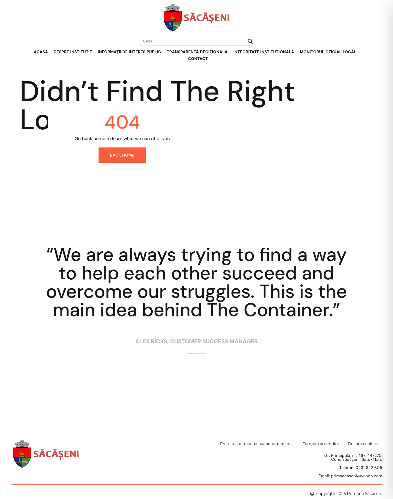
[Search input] (194, 41)
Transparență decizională (197, 51)
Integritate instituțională (263, 51)
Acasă (41, 51)
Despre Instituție (73, 51)
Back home (122, 155)
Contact (198, 58)
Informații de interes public (129, 51)
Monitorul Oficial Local (328, 51)
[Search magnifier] (250, 41)
